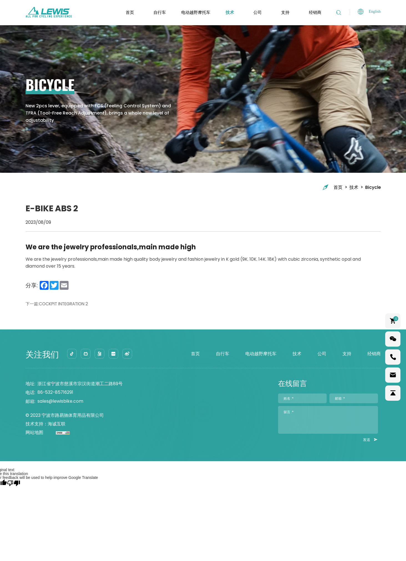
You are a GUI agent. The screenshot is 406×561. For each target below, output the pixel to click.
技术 (228, 12)
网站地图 (34, 433)
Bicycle (373, 187)
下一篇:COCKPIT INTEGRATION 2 (60, 304)
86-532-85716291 (56, 393)
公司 (256, 12)
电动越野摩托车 (194, 12)
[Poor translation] (13, 483)
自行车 (158, 12)
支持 (284, 12)
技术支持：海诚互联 (45, 425)
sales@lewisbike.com (60, 402)
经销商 (313, 12)
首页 (128, 12)
